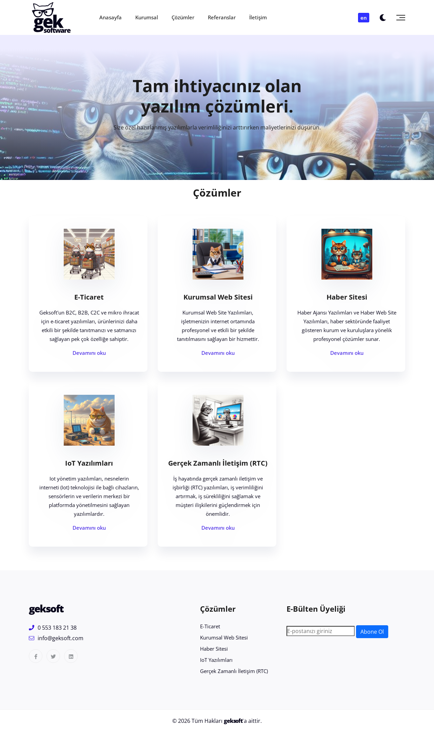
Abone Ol (372, 631)
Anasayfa (110, 17)
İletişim (258, 17)
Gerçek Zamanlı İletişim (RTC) (218, 463)
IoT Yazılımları (89, 463)
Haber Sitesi (347, 297)
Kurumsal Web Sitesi (218, 297)
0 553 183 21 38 (53, 627)
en (363, 17)
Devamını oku (89, 352)
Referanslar (222, 17)
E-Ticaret (89, 297)
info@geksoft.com (56, 638)
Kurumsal (146, 17)
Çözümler (183, 17)
